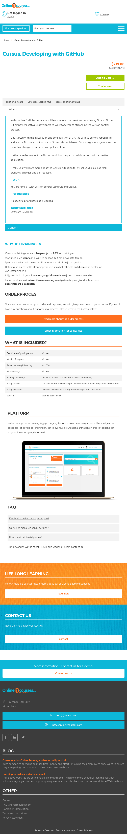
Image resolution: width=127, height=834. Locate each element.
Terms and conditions (15, 813)
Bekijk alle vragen (50, 547)
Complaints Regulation (16, 809)
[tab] (63, 109)
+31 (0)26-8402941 (67, 715)
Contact (7, 800)
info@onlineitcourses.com (67, 725)
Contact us (63, 673)
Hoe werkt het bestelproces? (25, 537)
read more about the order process (64, 319)
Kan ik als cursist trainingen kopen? (29, 518)
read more (63, 593)
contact (63, 639)
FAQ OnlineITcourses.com (17, 804)
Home (6, 40)
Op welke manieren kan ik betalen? (28, 528)
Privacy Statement (13, 817)
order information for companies (63, 330)
